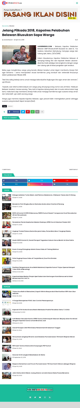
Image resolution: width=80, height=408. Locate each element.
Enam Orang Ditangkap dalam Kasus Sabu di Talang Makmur (35, 249)
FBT (52, 404)
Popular (7, 287)
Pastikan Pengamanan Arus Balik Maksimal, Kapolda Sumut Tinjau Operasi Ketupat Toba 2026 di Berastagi (43, 268)
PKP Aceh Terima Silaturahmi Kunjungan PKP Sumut (31, 346)
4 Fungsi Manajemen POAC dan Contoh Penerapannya (32, 301)
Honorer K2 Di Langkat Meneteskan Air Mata (28, 355)
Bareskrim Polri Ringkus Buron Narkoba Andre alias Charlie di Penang (38, 204)
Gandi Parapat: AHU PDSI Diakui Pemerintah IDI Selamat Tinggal (36, 328)
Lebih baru (6, 169)
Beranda (5, 26)
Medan (11, 26)
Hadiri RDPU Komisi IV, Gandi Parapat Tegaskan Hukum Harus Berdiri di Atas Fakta (43, 240)
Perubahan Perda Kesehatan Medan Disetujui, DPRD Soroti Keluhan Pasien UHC (41, 222)
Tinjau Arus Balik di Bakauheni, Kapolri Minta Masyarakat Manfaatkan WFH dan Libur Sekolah (44, 292)
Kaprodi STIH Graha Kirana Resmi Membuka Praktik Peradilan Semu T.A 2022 (40, 310)
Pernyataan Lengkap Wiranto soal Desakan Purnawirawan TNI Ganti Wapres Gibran (43, 337)
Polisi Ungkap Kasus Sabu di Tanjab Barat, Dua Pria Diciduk (34, 258)
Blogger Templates (41, 404)
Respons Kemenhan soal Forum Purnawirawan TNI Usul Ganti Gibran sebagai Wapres (43, 364)
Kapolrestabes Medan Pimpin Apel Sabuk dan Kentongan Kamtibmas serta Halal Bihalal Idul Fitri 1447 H (42, 277)
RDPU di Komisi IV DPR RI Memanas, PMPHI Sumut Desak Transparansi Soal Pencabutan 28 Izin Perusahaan (44, 214)
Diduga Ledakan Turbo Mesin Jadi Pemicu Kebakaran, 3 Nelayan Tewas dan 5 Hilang (43, 195)
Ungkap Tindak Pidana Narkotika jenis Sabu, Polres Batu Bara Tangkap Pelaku (41, 231)
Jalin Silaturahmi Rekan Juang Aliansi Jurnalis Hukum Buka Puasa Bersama (40, 373)
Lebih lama (73, 169)
